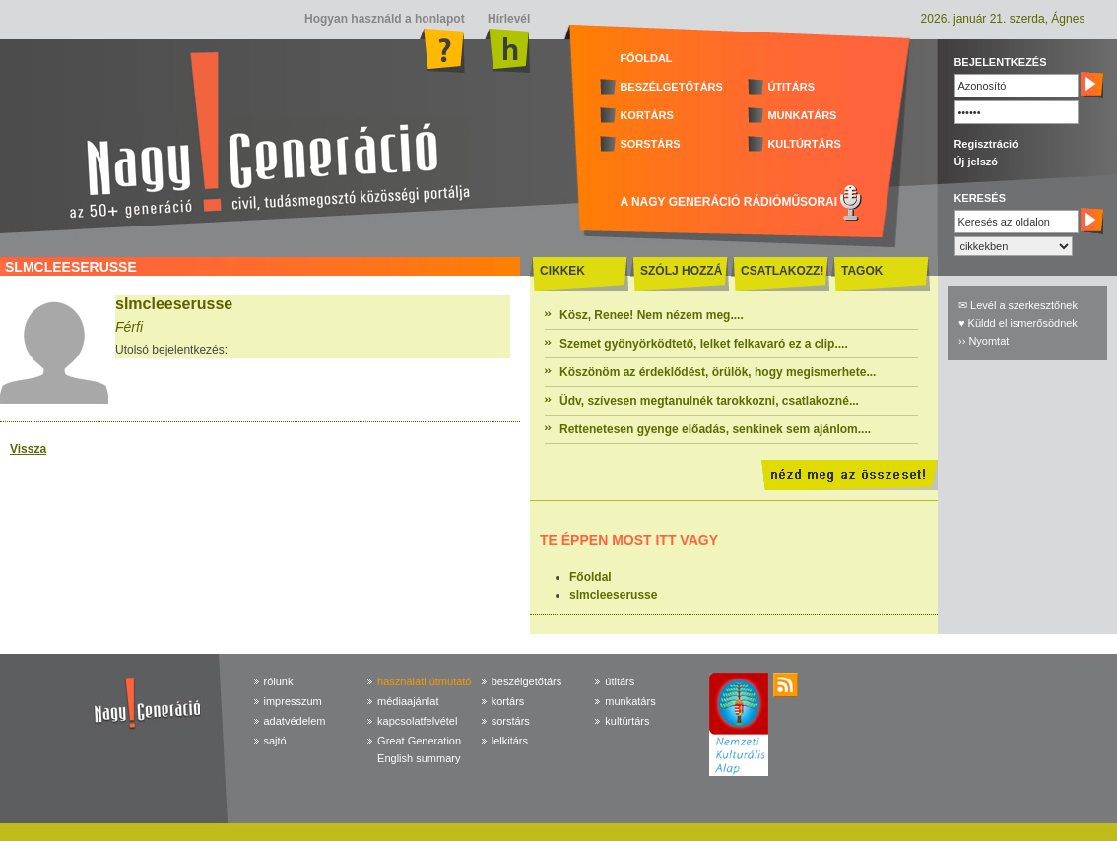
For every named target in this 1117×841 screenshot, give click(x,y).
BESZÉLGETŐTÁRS (671, 87)
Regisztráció (985, 144)
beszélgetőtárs (527, 681)
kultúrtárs (627, 721)
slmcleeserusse (613, 595)
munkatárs (630, 701)
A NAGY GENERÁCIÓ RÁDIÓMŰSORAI (728, 202)
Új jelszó (975, 161)
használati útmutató (424, 681)
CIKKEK (562, 271)
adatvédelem (295, 721)
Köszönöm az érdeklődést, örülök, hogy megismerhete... (717, 372)
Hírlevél (508, 19)
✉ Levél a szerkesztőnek (1018, 305)
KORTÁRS (646, 115)
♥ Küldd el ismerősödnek (1018, 323)
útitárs (619, 681)
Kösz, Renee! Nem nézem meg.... (651, 315)
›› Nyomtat (983, 341)
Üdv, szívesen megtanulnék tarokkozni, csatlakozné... (709, 401)
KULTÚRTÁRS (803, 144)
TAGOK (862, 271)
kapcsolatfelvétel (417, 721)
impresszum (293, 701)
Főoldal (590, 577)
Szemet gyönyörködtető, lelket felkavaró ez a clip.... (703, 344)
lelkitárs (510, 740)
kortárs (508, 701)
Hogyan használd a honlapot (384, 19)
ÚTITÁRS (791, 87)
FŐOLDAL (646, 58)
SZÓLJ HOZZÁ (681, 271)
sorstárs (511, 721)
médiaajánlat (407, 701)
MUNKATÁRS (801, 115)
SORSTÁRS (650, 144)
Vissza (28, 449)
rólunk (279, 681)
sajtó (275, 740)
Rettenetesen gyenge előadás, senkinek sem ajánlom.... (715, 429)
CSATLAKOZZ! (782, 271)
